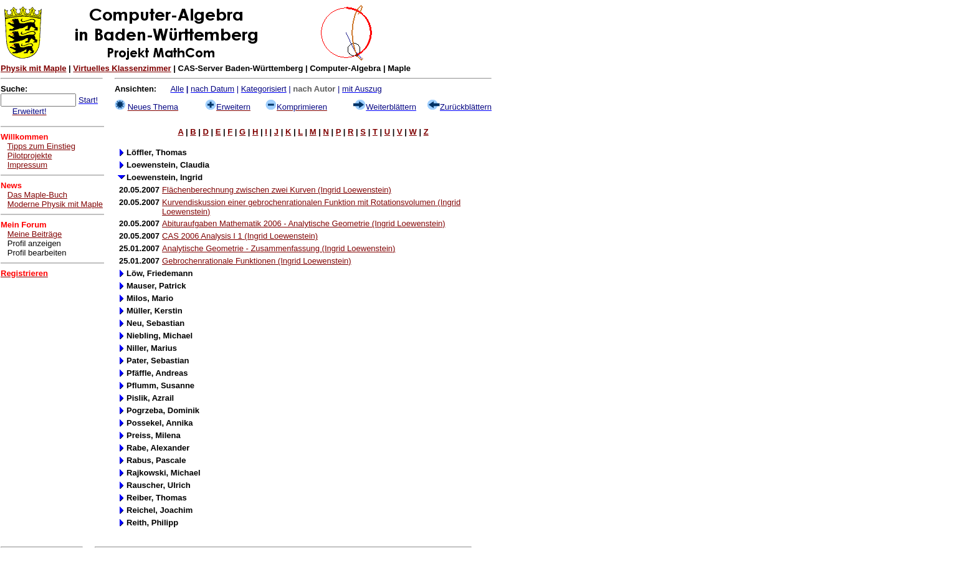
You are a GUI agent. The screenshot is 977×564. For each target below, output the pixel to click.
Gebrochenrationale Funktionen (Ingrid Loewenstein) (256, 260)
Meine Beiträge (34, 234)
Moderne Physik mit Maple (55, 204)
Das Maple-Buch (37, 194)
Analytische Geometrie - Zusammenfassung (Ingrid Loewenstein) (278, 248)
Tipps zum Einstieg (41, 146)
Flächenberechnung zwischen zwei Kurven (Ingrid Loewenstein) (276, 189)
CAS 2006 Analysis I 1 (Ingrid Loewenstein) (240, 236)
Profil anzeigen (34, 243)
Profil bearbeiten (37, 252)
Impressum (27, 165)
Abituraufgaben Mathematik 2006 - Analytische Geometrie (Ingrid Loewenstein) (304, 223)
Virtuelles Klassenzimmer (122, 68)
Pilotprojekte (29, 155)
